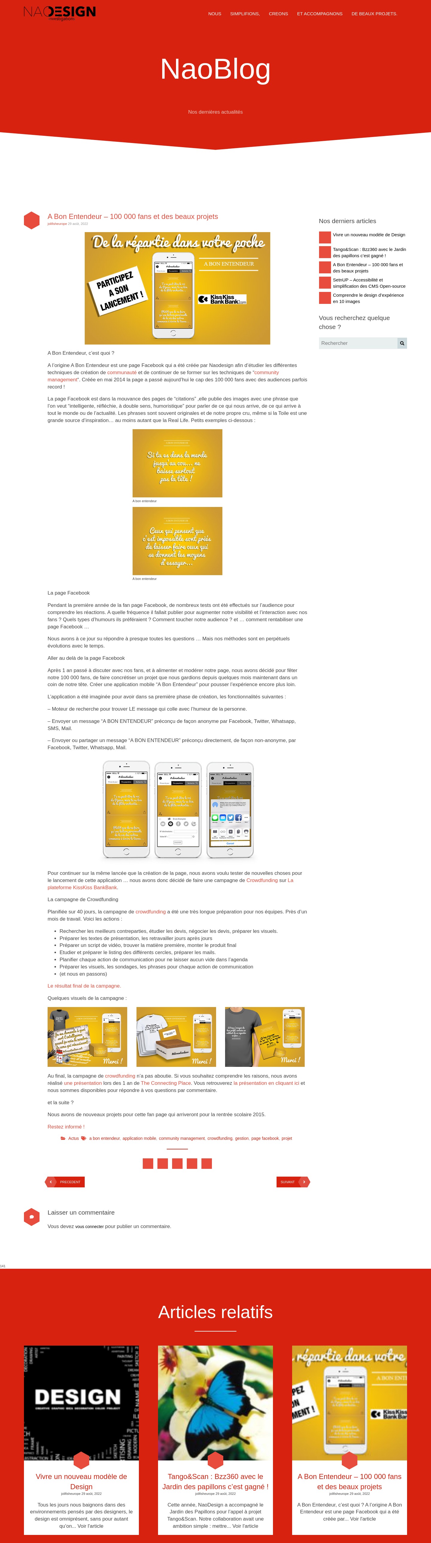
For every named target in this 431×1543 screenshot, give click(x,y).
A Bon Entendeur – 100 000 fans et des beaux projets (133, 216)
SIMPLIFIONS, (245, 13)
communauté (121, 372)
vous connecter (89, 1226)
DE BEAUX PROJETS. (374, 13)
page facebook (265, 1138)
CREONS (278, 13)
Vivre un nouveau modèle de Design (81, 1481)
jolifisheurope (57, 224)
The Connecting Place (166, 1083)
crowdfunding (151, 912)
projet (287, 1138)
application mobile (139, 1138)
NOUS (214, 13)
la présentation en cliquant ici (266, 1083)
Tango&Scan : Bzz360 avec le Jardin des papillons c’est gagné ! (216, 1481)
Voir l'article (90, 1526)
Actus (74, 1138)
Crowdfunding (262, 880)
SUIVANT (294, 1182)
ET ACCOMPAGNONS (320, 13)
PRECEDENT (64, 1182)
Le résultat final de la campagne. (84, 986)
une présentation (83, 1083)
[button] (402, 343)
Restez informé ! (66, 1127)
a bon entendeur (104, 1138)
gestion (242, 1138)
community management (182, 1138)
